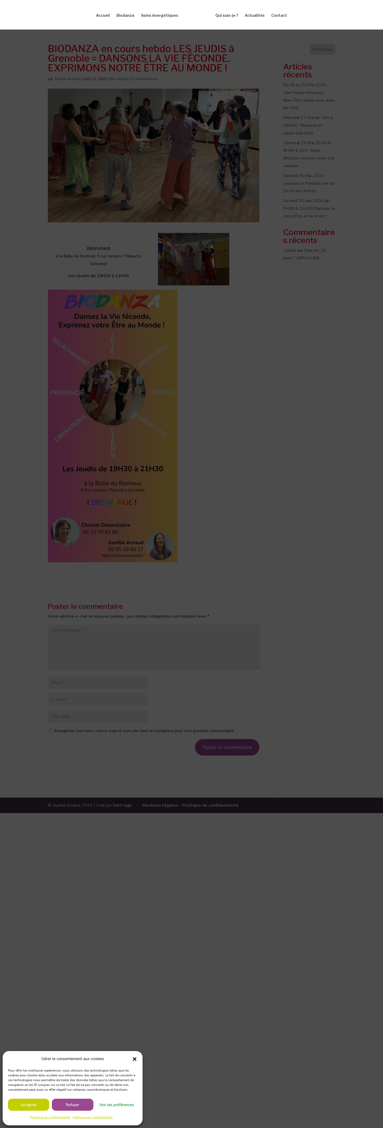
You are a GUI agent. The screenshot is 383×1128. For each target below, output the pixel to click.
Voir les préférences (116, 1105)
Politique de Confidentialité (50, 1117)
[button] (134, 1059)
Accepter (28, 1105)
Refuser (72, 1105)
